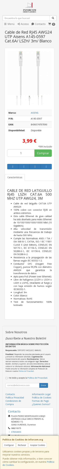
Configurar (9, 445)
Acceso (23, 24)
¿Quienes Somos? (41, 404)
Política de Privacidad (26, 371)
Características (14, 177)
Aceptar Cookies (37, 445)
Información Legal (41, 394)
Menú (9, 24)
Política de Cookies (41, 397)
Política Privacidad (15, 397)
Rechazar (22, 445)
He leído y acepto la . (28, 378)
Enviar (43, 385)
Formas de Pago (40, 400)
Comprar (43, 153)
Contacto (38, 24)
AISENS (34, 112)
